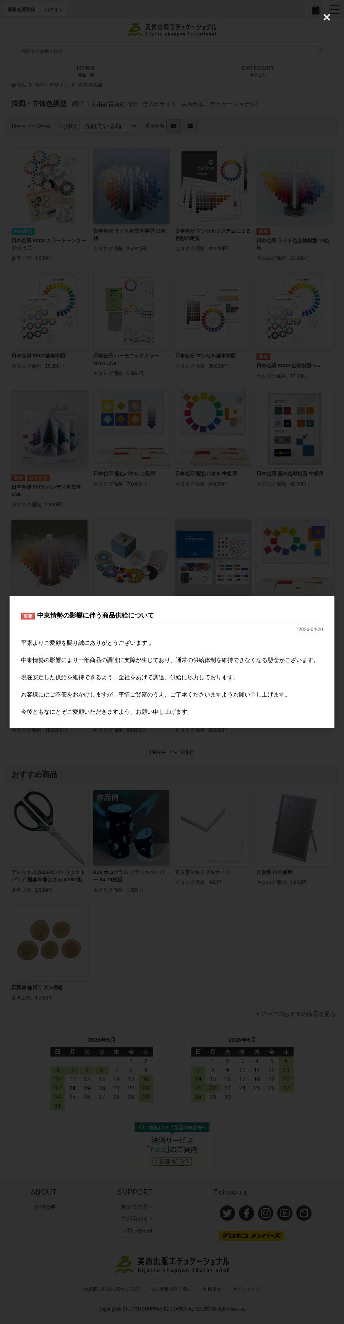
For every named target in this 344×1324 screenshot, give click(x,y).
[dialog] (172, 662)
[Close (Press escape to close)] (326, 17)
